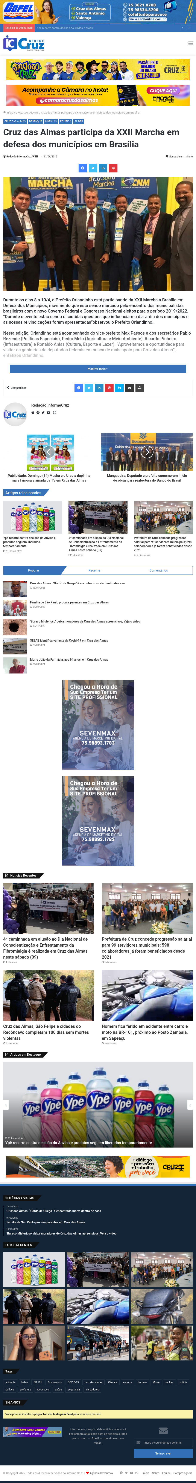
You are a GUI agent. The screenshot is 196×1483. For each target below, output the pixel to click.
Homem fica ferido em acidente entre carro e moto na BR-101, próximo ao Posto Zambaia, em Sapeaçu (145, 1032)
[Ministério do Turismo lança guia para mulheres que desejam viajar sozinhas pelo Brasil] (98, 1343)
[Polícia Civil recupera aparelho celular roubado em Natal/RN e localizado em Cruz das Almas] (34, 1343)
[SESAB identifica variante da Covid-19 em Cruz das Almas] (15, 646)
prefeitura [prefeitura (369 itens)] (25, 1389)
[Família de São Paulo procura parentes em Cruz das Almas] (15, 608)
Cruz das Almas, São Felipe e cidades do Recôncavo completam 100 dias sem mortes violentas (46, 1032)
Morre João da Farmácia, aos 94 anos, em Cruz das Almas (69, 659)
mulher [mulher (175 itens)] (169, 1382)
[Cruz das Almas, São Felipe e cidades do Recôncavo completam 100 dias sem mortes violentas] (48, 995)
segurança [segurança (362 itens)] (74, 1389)
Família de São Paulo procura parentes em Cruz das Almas (69, 602)
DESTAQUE (35, 121)
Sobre (155, 1473)
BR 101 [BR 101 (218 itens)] (38, 1382)
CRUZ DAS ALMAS (27, 112)
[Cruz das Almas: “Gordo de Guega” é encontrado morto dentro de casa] (15, 589)
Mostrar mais (98, 369)
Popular (33, 570)
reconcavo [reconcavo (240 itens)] (43, 1389)
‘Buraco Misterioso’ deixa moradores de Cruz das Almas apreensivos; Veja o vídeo (85, 621)
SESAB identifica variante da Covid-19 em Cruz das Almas (69, 640)
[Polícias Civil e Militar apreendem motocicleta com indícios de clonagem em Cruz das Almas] (162, 1306)
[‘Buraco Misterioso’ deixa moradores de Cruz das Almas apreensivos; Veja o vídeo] (15, 627)
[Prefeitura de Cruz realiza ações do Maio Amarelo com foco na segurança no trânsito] (162, 1343)
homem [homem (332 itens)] (142, 1382)
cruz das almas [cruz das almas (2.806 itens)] (93, 1382)
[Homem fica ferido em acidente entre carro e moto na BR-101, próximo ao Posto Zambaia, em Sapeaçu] (147, 995)
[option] (98, 1105)
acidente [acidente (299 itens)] (10, 1382)
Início (8, 112)
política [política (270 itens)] (10, 1389)
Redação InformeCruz (19, 156)
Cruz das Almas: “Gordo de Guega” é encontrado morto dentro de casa (77, 583)
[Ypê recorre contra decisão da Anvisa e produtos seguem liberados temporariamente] (32, 517)
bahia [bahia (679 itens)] (24, 1382)
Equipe (166, 1473)
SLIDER (78, 121)
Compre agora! (182, 1473)
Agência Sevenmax (101, 1473)
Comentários (158, 570)
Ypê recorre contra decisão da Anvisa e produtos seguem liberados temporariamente (29, 542)
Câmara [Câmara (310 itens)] (112, 1382)
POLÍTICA (65, 121)
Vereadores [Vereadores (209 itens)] (92, 1389)
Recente (94, 570)
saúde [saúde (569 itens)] (58, 1389)
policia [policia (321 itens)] (183, 1382)
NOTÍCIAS (51, 121)
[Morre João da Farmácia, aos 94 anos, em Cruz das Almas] (15, 665)
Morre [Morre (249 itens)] (156, 1382)
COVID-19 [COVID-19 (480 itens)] (73, 1382)
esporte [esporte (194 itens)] (127, 1382)
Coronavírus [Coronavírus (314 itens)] (55, 1382)
